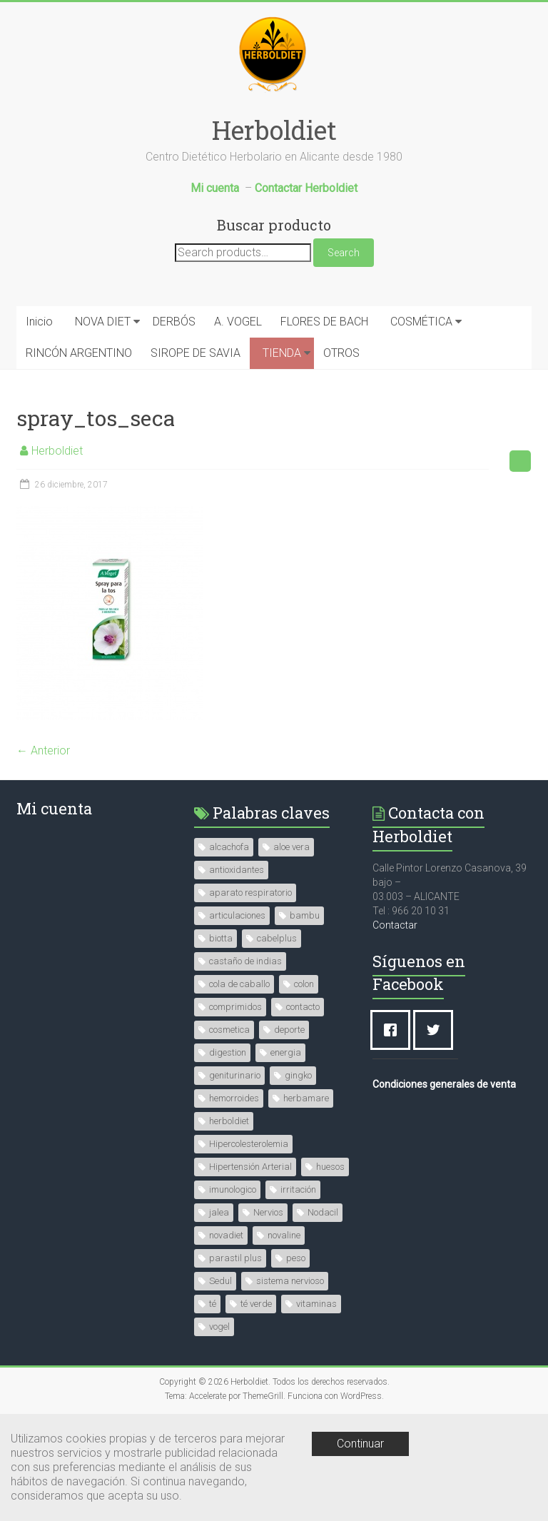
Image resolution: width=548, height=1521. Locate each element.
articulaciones (237, 915)
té (212, 1303)
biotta (221, 938)
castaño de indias (245, 961)
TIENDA (282, 353)
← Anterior (43, 750)
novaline (284, 1235)
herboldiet (229, 1121)
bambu (305, 915)
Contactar (394, 925)
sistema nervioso (290, 1280)
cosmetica (229, 1029)
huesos (330, 1166)
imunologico (232, 1189)
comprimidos (235, 1006)
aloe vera (291, 847)
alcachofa (229, 847)
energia (285, 1052)
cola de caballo (239, 984)
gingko (298, 1075)
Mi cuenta (54, 808)
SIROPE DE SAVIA (195, 353)
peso (295, 1258)
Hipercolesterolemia (248, 1143)
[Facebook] (393, 1030)
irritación (298, 1189)
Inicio (39, 321)
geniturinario (234, 1075)
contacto (303, 1006)
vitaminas (316, 1303)
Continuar (360, 1443)
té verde (256, 1303)
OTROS (341, 353)
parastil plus (235, 1258)
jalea (219, 1212)
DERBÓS (174, 321)
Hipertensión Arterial (250, 1166)
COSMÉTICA (421, 321)
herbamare (306, 1098)
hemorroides (234, 1098)
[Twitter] (436, 1030)
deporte (289, 1029)
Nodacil (323, 1212)
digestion (227, 1052)
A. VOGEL (238, 321)
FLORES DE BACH (324, 321)
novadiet (226, 1235)
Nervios (268, 1212)
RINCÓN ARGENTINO (79, 353)
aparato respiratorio (250, 892)
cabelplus (277, 938)
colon (304, 984)
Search (344, 252)
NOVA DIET (103, 321)
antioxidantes (236, 869)
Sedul (220, 1280)
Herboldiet (274, 130)
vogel (219, 1326)
